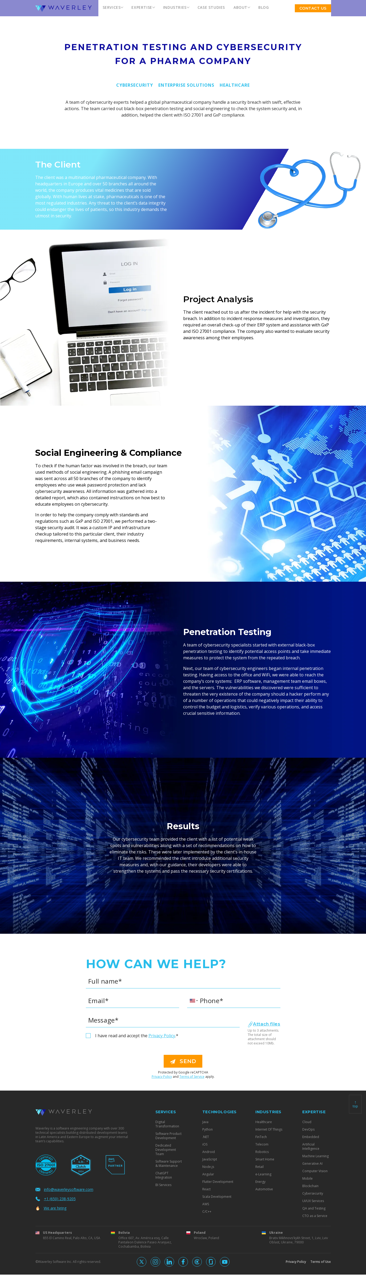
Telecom (261, 1144)
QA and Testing (313, 1208)
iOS (204, 1144)
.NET (205, 1137)
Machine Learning (315, 1156)
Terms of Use (320, 1262)
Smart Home (264, 1159)
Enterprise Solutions (186, 85)
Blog (263, 7)
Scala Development (216, 1197)
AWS (205, 1204)
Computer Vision (315, 1171)
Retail (259, 1167)
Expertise (141, 7)
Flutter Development (217, 1182)
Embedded (310, 1137)
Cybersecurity (134, 85)
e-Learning (263, 1174)
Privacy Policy (161, 1036)
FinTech (261, 1137)
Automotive (264, 1189)
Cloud (306, 1122)
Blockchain (310, 1186)
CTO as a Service (314, 1216)
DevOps (308, 1129)
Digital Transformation (167, 1124)
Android (208, 1152)
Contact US (313, 8)
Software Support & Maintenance (168, 1163)
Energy (260, 1182)
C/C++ (206, 1212)
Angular (208, 1174)
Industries (175, 7)
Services (112, 7)
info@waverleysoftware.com (64, 1189)
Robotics (262, 1152)
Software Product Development (168, 1136)
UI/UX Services (313, 1201)
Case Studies (211, 7)
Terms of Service (191, 1076)
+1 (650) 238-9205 (55, 1198)
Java (205, 1122)
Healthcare (235, 85)
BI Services (163, 1185)
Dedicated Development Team (165, 1149)
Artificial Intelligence (310, 1146)
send (183, 1061)
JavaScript (209, 1159)
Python (207, 1129)
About (240, 7)
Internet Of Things (268, 1129)
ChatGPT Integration (163, 1175)
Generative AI (312, 1164)
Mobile (307, 1178)
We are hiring (50, 1208)
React (206, 1189)
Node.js (208, 1167)
